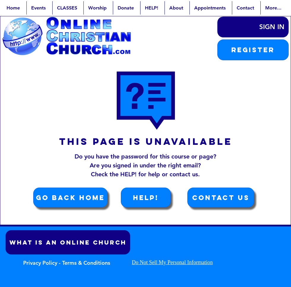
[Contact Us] (220, 197)
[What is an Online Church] (67, 242)
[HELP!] (146, 197)
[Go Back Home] (70, 197)
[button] (253, 49)
